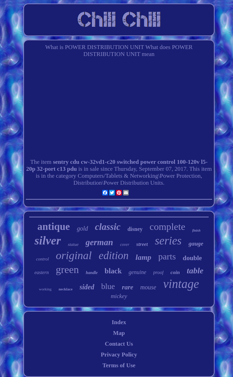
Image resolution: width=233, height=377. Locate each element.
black (113, 271)
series (168, 240)
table (195, 270)
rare (128, 287)
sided (87, 287)
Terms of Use (119, 365)
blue (108, 286)
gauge (195, 243)
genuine (137, 272)
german (99, 242)
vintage (181, 284)
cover (124, 244)
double (192, 258)
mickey (119, 296)
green (67, 269)
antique (53, 226)
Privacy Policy (119, 354)
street (142, 244)
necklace (65, 289)
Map (119, 333)
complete (167, 226)
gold (82, 228)
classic (108, 227)
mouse (148, 287)
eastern (41, 272)
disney (135, 229)
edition (114, 255)
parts (167, 256)
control (42, 259)
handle (92, 272)
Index (119, 322)
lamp (143, 257)
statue (73, 244)
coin (175, 272)
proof (158, 272)
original (74, 255)
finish (196, 230)
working (45, 289)
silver (47, 240)
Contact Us (119, 343)
